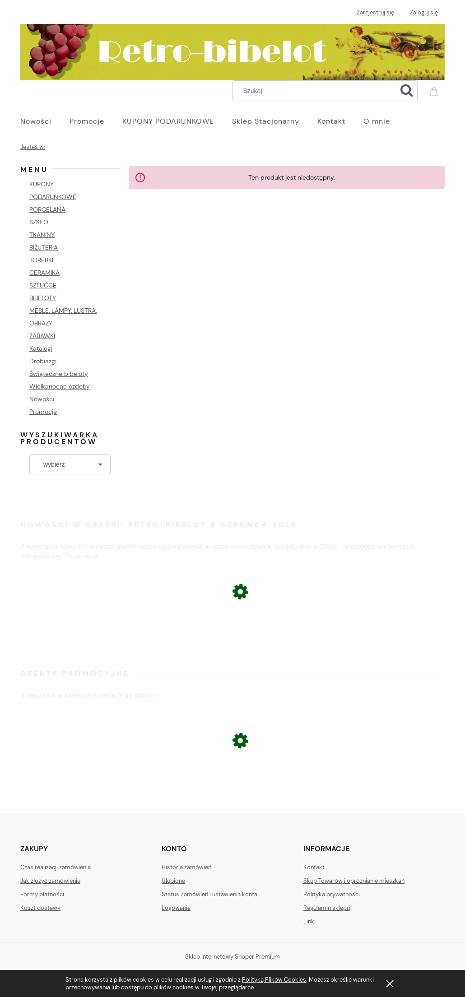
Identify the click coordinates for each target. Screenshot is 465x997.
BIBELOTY (42, 298)
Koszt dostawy (40, 908)
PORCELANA (47, 209)
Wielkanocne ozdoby (59, 386)
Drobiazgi (42, 361)
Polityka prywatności (331, 894)
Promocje (43, 412)
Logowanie (176, 908)
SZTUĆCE (42, 285)
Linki (309, 921)
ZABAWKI (42, 336)
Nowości (41, 399)
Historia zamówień (186, 867)
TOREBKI (41, 260)
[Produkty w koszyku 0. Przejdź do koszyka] (435, 90)
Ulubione (173, 881)
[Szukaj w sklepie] (317, 91)
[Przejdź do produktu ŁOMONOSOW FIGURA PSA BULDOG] (232, 790)
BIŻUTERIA (43, 247)
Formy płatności (42, 894)
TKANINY (42, 235)
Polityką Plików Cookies (274, 979)
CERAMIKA (44, 273)
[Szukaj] (406, 90)
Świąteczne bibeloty (58, 374)
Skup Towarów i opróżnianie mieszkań (354, 881)
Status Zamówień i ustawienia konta (209, 894)
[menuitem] (45, 121)
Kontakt (314, 867)
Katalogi (40, 348)
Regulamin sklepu (326, 908)
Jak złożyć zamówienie (50, 881)
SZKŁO (38, 222)
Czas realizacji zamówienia (55, 867)
